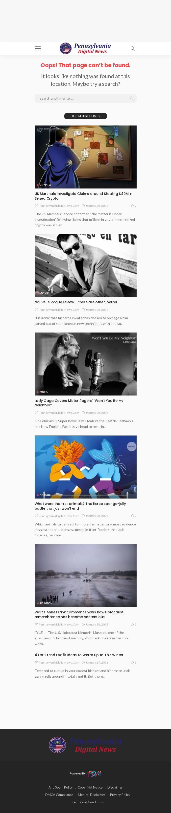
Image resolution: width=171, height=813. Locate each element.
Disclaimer (114, 787)
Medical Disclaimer (91, 795)
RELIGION (46, 603)
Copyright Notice (90, 787)
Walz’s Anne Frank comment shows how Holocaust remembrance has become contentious (79, 614)
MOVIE (44, 293)
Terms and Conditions (88, 802)
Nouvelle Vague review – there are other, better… (77, 302)
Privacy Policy (120, 795)
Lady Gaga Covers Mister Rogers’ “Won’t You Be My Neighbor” (79, 403)
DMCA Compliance (59, 795)
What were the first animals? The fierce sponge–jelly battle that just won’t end (80, 506)
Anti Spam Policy (61, 787)
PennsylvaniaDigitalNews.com (59, 206)
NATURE (45, 494)
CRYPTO (45, 184)
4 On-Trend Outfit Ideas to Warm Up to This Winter (79, 654)
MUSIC (44, 391)
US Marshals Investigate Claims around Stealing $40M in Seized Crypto (83, 196)
